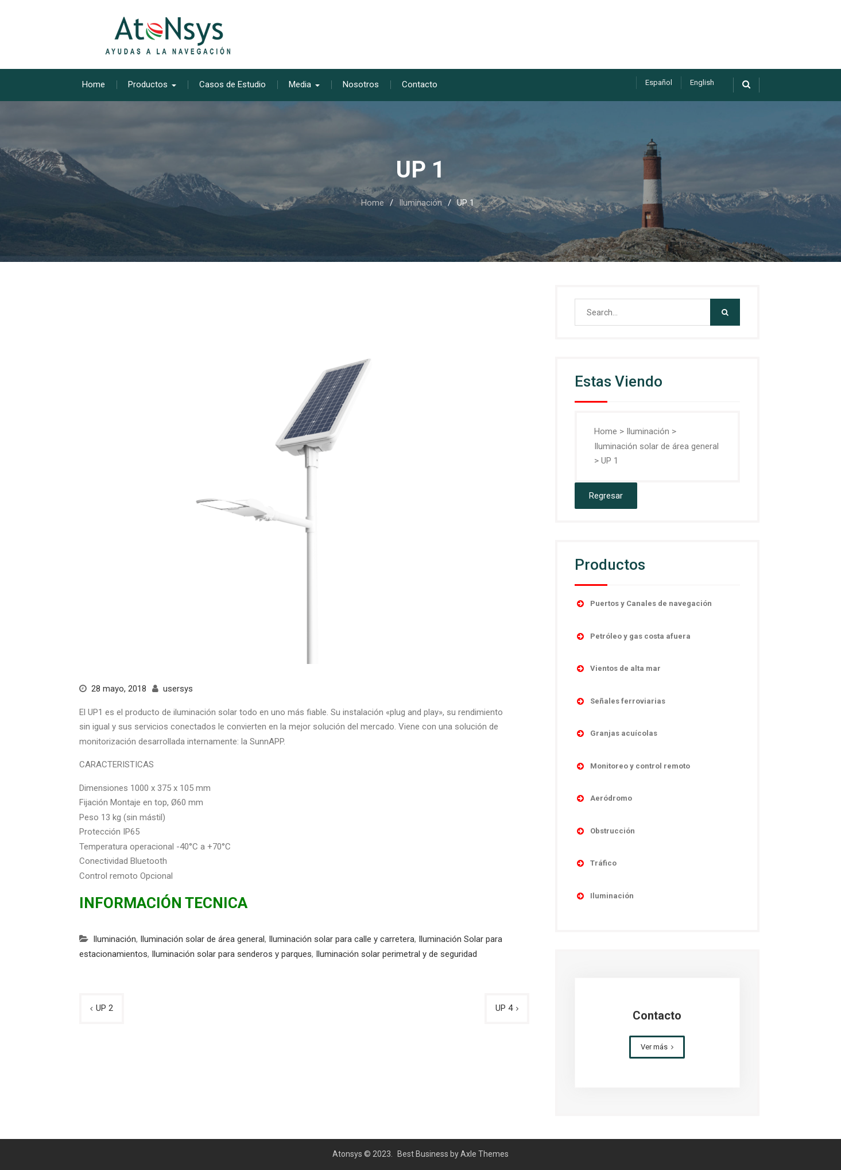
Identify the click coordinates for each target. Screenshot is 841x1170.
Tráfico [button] (596, 863)
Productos (148, 84)
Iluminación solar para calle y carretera (341, 939)
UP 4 (504, 1008)
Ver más (654, 1046)
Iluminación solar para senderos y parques (232, 954)
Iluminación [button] (604, 896)
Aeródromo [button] (603, 798)
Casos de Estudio (232, 84)
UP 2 (104, 1008)
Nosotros (361, 84)
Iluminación (114, 939)
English (702, 82)
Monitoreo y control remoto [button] (632, 766)
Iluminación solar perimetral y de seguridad (396, 954)
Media (300, 84)
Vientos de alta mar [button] (618, 668)
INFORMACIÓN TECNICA (163, 903)
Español (658, 82)
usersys (178, 689)
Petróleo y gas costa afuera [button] (633, 636)
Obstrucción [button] (605, 831)
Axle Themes (484, 1154)
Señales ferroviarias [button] (620, 701)
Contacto (419, 84)
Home (93, 84)
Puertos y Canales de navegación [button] (643, 603)
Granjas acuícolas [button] (616, 733)
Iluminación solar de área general (202, 939)
